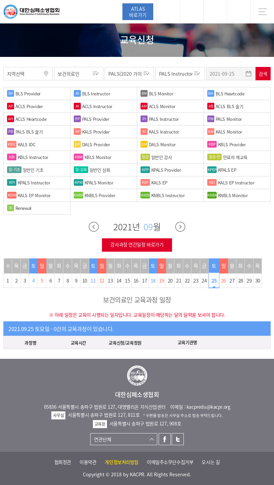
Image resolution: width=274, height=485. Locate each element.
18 (153, 280)
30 (257, 280)
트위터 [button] (215, 11)
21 (178, 280)
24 (204, 280)
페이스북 (164, 439)
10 (84, 280)
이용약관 (87, 462)
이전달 (94, 227)
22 (187, 280)
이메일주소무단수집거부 (170, 462)
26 (223, 280)
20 (170, 280)
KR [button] (238, 11)
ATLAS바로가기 (138, 11)
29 (249, 280)
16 (136, 280)
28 (240, 280)
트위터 (177, 439)
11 (93, 280)
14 (118, 280)
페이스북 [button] (191, 11)
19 (161, 280)
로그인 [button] (168, 11)
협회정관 (62, 462)
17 (144, 280)
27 (231, 280)
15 (127, 280)
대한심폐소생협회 (31, 12)
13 (110, 280)
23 (195, 280)
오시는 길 (211, 462)
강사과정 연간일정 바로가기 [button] (136, 244)
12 (101, 280)
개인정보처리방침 (122, 462)
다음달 (180, 227)
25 (214, 280)
